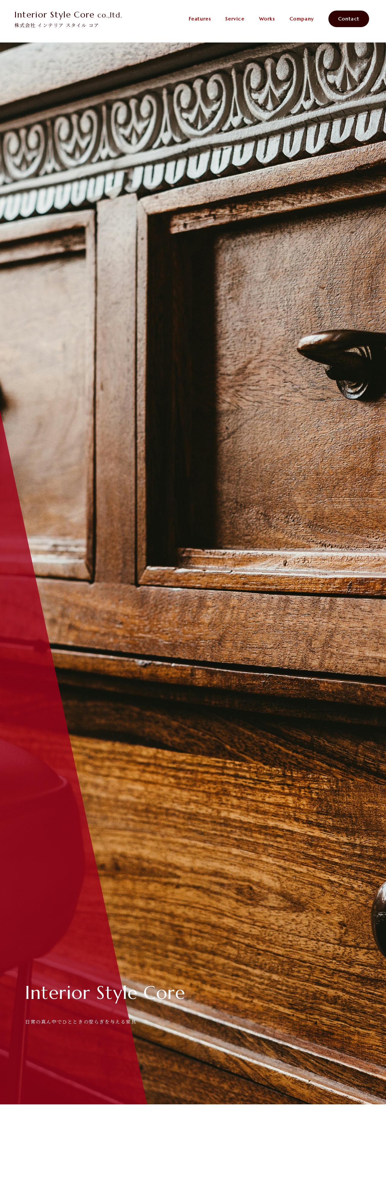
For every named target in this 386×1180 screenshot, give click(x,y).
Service (234, 19)
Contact (348, 19)
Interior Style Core (68, 14)
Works (267, 19)
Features (200, 19)
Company (302, 19)
